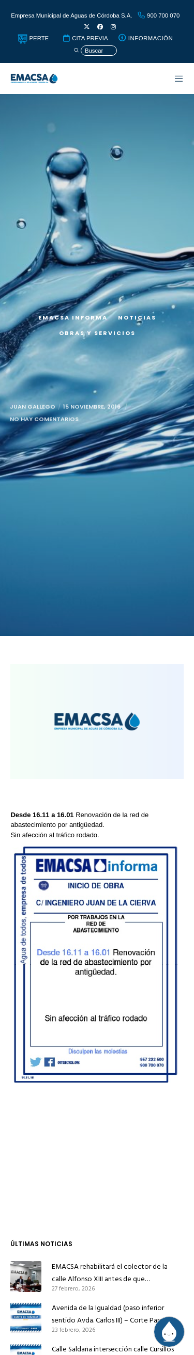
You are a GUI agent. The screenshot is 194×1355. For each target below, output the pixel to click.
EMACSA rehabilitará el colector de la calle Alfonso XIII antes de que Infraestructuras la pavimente (110, 1273)
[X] (86, 27)
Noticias (137, 317)
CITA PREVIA (85, 38)
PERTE (33, 38)
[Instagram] (113, 27)
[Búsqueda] (95, 50)
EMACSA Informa (73, 317)
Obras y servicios (97, 333)
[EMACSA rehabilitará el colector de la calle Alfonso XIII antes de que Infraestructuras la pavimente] (25, 1277)
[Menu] (173, 78)
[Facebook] (100, 27)
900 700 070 (158, 15)
